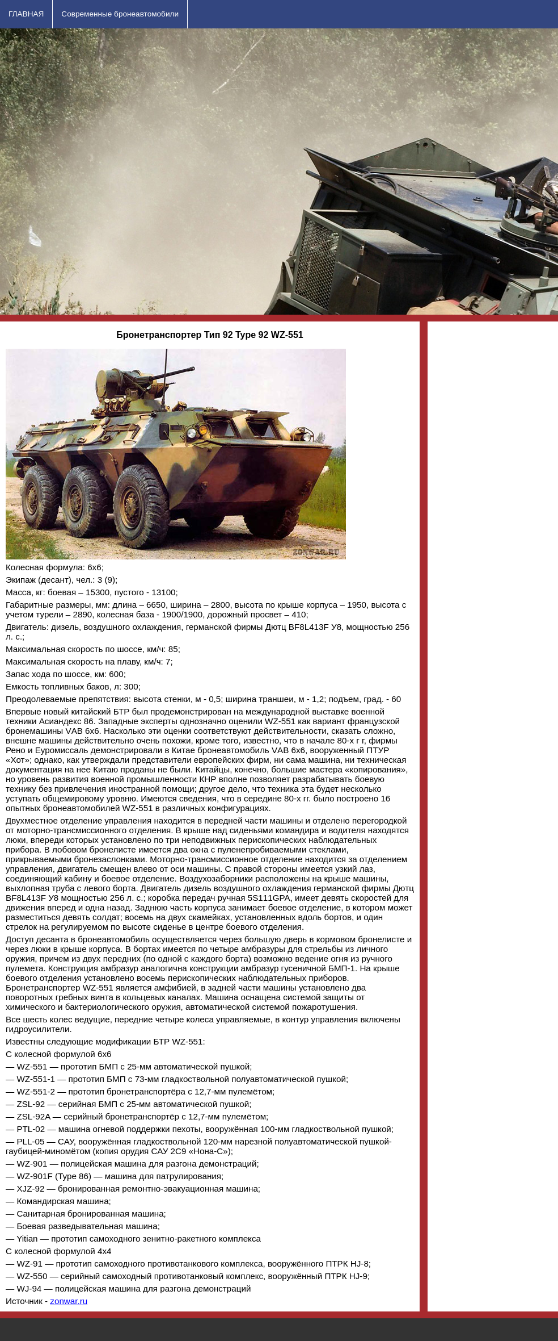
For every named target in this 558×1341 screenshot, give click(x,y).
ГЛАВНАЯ (26, 14)
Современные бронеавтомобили (120, 14)
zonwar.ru (68, 1301)
